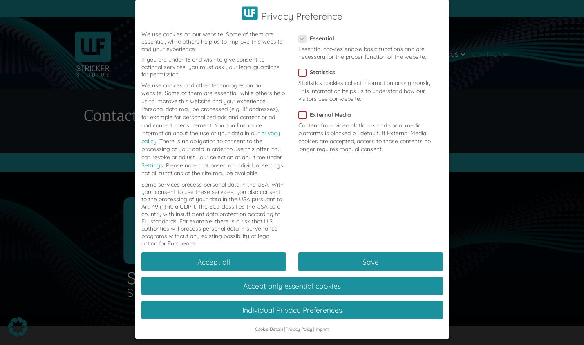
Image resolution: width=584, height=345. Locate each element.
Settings (152, 156)
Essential (319, 29)
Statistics (319, 64)
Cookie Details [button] (269, 321)
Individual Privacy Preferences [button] (292, 301)
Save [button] (370, 253)
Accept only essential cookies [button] (292, 277)
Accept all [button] (213, 253)
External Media (327, 106)
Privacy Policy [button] (299, 321)
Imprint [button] (322, 321)
